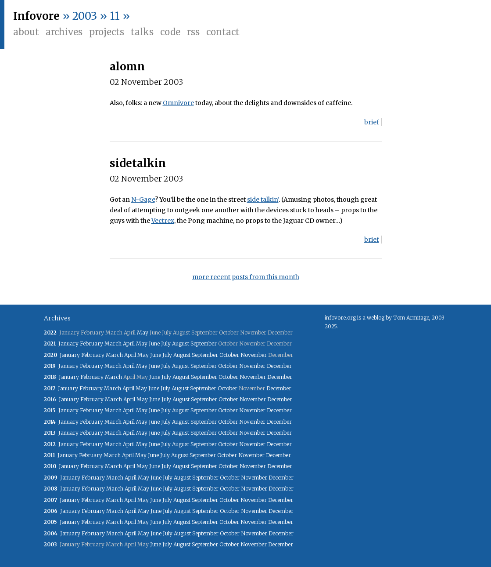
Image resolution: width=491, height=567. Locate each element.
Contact (223, 31)
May (142, 332)
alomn (127, 66)
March (113, 343)
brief (371, 122)
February (91, 343)
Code (170, 31)
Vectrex (162, 221)
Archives (64, 31)
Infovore (36, 16)
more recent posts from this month (245, 277)
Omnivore (178, 103)
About (26, 31)
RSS (193, 31)
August (180, 343)
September (203, 343)
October (229, 355)
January (68, 343)
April (129, 343)
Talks (142, 31)
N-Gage (143, 200)
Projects (106, 31)
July (166, 343)
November (253, 355)
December (279, 366)
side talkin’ (263, 200)
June (154, 343)
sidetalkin (138, 163)
